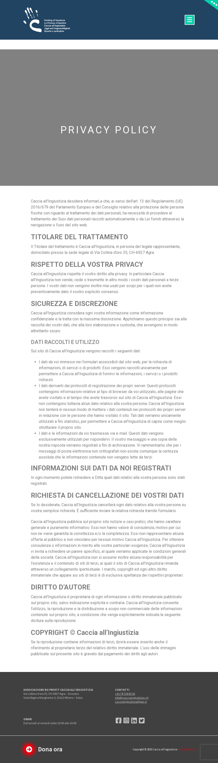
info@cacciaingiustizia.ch (132, 705)
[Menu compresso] (190, 20)
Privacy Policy (187, 749)
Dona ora (50, 749)
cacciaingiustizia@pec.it (131, 709)
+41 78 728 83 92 (125, 701)
